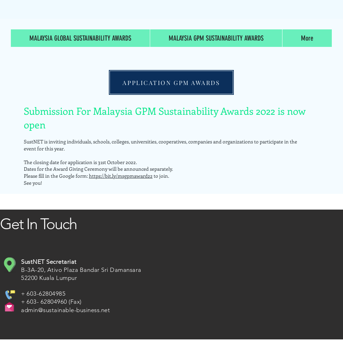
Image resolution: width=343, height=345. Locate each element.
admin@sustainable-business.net (65, 310)
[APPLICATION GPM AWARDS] (171, 82)
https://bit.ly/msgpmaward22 (121, 175)
